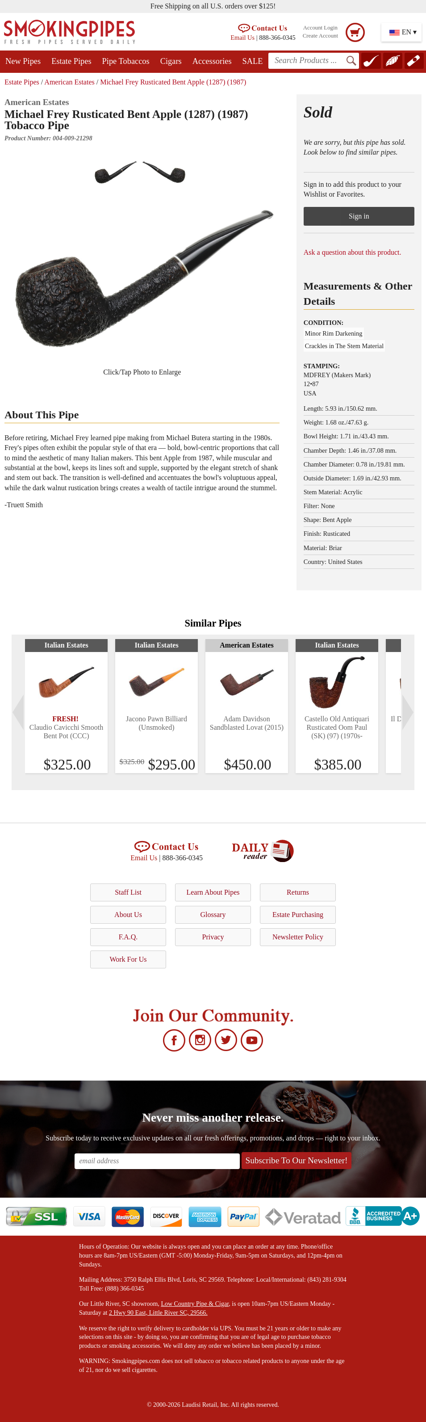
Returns (298, 892)
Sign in (359, 216)
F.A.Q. (128, 937)
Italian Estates (66, 645)
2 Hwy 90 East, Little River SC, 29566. (158, 1312)
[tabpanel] (66, 706)
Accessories (212, 61)
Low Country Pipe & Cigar (195, 1303)
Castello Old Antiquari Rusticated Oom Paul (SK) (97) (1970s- (337, 727)
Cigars (171, 61)
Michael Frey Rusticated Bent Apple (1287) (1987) (173, 82)
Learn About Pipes (212, 892)
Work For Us (127, 959)
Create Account (320, 36)
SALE (252, 61)
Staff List (128, 892)
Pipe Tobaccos (126, 61)
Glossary (213, 914)
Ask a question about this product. (352, 252)
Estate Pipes (71, 61)
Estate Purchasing (297, 914)
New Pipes (23, 61)
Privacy (213, 937)
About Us (128, 914)
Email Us (242, 37)
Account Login (320, 28)
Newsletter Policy (297, 937)
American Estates (69, 82)
